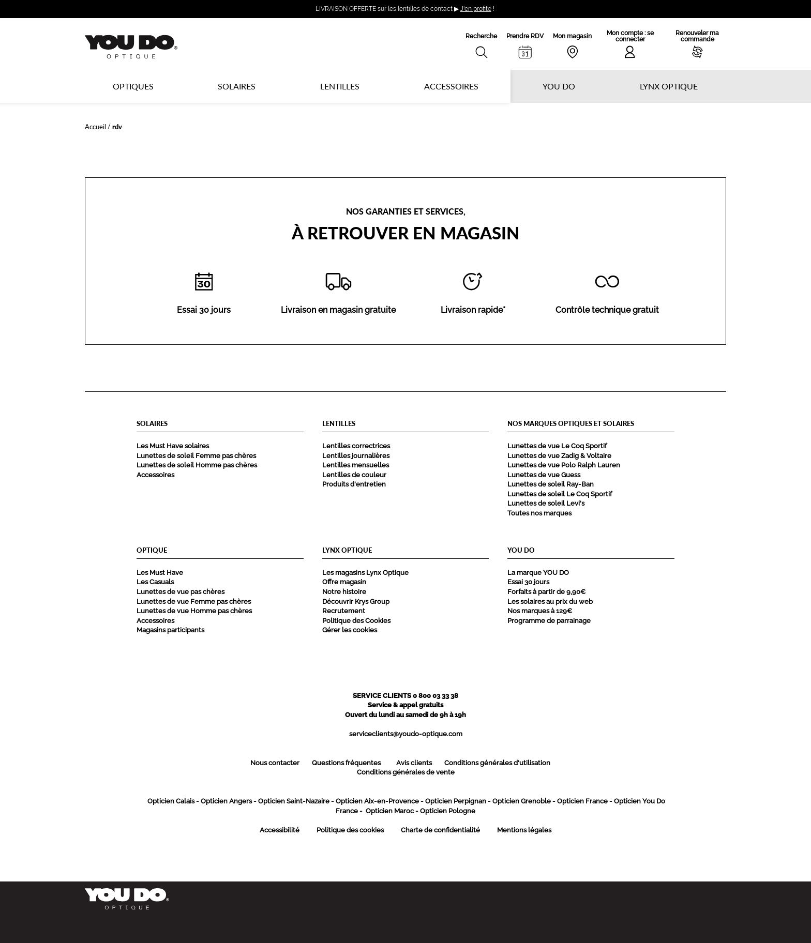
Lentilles (339, 86)
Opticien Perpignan (455, 801)
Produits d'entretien (354, 484)
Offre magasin (344, 582)
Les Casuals (155, 582)
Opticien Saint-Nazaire (293, 801)
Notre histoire (344, 592)
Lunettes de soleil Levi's (545, 503)
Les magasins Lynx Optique (365, 572)
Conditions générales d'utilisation (497, 763)
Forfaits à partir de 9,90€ (546, 592)
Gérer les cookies (349, 630)
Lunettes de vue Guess (543, 475)
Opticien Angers (226, 801)
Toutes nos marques (539, 513)
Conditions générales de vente (406, 772)
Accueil (95, 126)
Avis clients (414, 763)
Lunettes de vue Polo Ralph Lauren (563, 465)
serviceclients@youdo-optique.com (405, 734)
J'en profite (475, 8)
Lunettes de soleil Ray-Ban (550, 484)
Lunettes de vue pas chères (180, 592)
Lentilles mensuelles (355, 465)
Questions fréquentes (346, 763)
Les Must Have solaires (173, 446)
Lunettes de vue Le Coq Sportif (557, 446)
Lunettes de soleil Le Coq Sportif (559, 494)
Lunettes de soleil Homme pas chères (197, 465)
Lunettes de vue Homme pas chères (194, 611)
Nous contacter (274, 763)
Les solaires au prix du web (550, 601)
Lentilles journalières (355, 456)
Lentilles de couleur (354, 475)
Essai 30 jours (528, 582)
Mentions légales (524, 830)
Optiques (133, 86)
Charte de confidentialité (440, 830)
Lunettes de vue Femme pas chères (194, 601)
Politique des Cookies (356, 621)
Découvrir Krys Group (355, 601)
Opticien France (582, 801)
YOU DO (559, 86)
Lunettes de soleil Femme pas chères (196, 456)
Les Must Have (160, 572)
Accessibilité (279, 830)
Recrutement (343, 611)
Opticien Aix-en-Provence (377, 801)
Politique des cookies (350, 830)
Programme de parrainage (549, 621)
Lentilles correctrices (356, 446)
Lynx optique (669, 86)
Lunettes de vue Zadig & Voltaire (559, 456)
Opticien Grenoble (521, 801)
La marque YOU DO (538, 572)
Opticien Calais (170, 801)
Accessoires (451, 86)
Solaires (237, 86)
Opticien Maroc (390, 811)
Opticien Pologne (447, 811)
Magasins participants (170, 630)
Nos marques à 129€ (539, 611)
